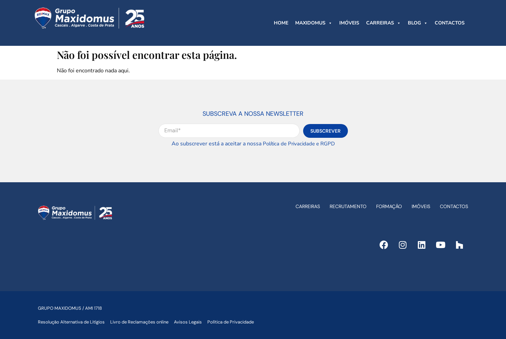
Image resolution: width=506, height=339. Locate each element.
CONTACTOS (450, 23)
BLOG (418, 23)
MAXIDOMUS (313, 23)
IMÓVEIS (349, 23)
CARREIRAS (383, 23)
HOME (281, 23)
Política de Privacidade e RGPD (299, 143)
